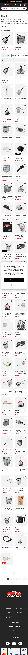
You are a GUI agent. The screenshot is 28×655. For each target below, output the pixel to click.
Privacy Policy (14, 273)
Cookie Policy (13, 275)
